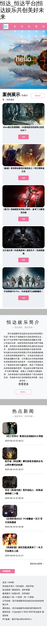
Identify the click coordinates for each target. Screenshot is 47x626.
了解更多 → (23, 392)
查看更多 (23, 384)
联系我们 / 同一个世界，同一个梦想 (18, 597)
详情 (23, 137)
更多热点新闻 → (37, 564)
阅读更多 (38, 95)
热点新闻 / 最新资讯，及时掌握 (16, 590)
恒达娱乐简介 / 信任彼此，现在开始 (18, 586)
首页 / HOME (8, 582)
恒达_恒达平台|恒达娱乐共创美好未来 (22, 10)
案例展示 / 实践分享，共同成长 (16, 593)
